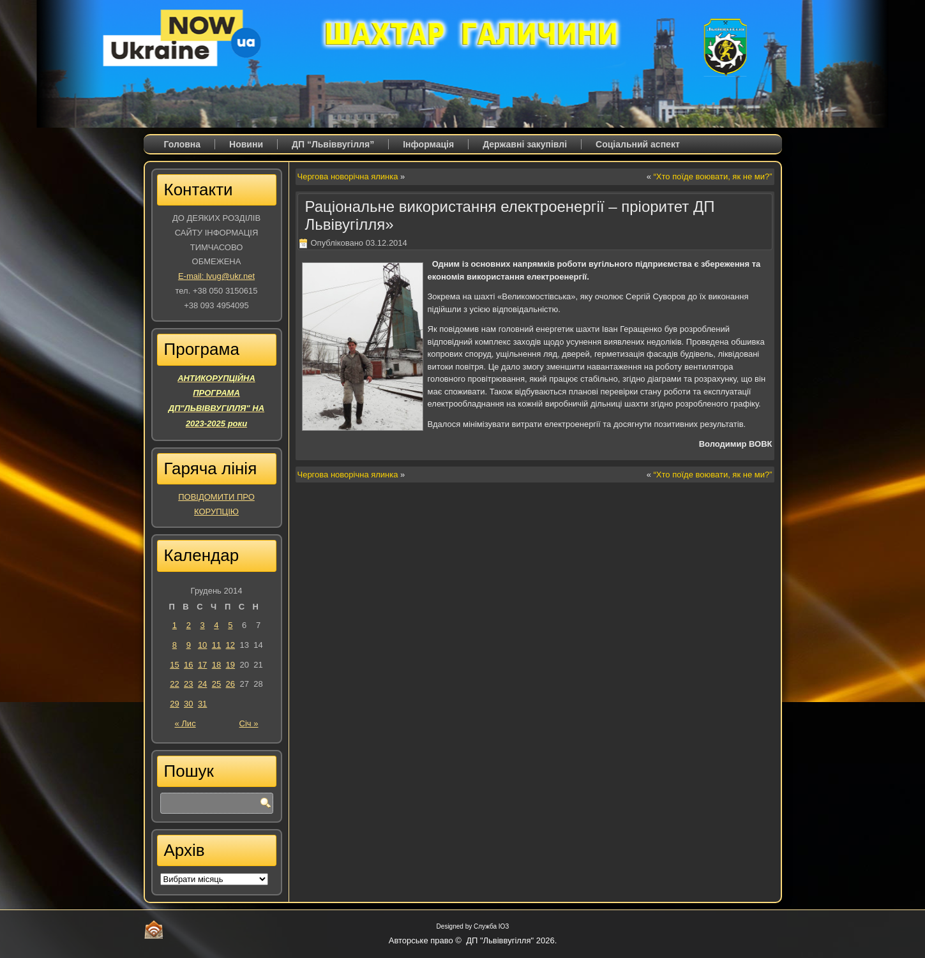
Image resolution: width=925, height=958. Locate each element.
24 (202, 684)
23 (188, 684)
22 (174, 684)
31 (202, 703)
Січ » (249, 723)
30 (188, 703)
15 (174, 665)
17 (202, 665)
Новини (246, 144)
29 (174, 703)
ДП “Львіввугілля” (333, 144)
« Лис (185, 723)
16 (188, 665)
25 (216, 684)
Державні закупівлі (525, 144)
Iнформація (428, 144)
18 (216, 665)
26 (230, 684)
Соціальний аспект (638, 144)
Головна (182, 144)
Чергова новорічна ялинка (347, 176)
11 (216, 645)
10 (202, 645)
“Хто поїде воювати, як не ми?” (713, 176)
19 (230, 665)
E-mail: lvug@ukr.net (216, 276)
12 (230, 645)
